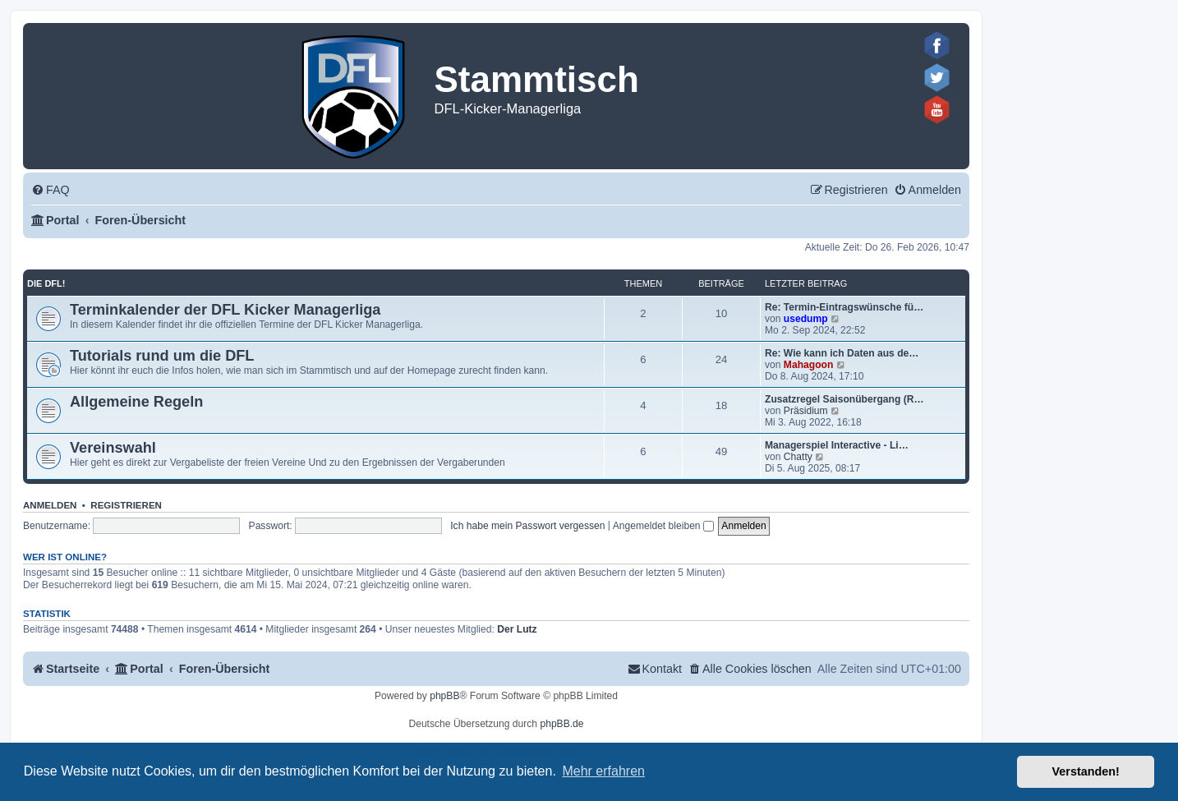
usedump (806, 319)
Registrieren (126, 505)
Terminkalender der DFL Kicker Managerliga (225, 310)
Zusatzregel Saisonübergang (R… (844, 399)
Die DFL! (46, 283)
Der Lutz (516, 629)
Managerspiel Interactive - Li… (837, 445)
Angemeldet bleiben (663, 526)
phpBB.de (561, 724)
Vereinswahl (113, 448)
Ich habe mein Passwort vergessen (527, 526)
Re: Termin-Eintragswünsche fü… (844, 307)
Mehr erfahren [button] (603, 771)
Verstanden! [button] (1086, 771)
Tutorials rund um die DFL (162, 356)
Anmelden (49, 505)
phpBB (444, 696)
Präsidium (806, 411)
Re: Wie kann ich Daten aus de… (841, 353)
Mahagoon (808, 365)
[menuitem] (50, 190)
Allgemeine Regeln (136, 402)
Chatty (798, 457)
